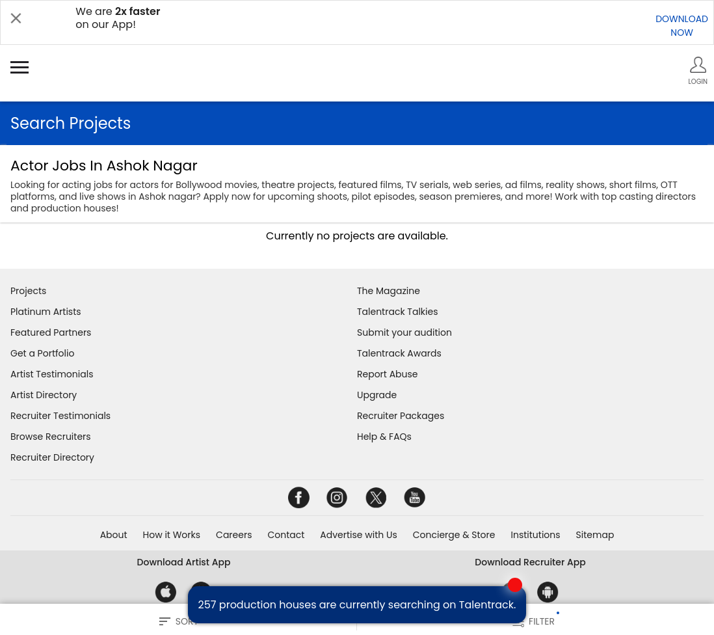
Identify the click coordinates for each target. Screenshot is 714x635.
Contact (285, 535)
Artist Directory (43, 395)
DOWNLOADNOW (681, 25)
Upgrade (377, 395)
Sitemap (595, 535)
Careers (234, 535)
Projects (28, 291)
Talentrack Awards (399, 353)
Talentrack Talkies (397, 311)
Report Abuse (387, 374)
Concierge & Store (454, 535)
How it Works (172, 535)
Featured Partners (50, 332)
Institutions (535, 535)
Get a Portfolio (42, 353)
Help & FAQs (384, 436)
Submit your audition (404, 332)
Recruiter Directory (52, 457)
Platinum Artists (45, 311)
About (113, 535)
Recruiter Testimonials (60, 416)
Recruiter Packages (400, 416)
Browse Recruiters (50, 436)
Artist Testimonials (51, 374)
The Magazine (388, 291)
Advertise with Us (358, 535)
